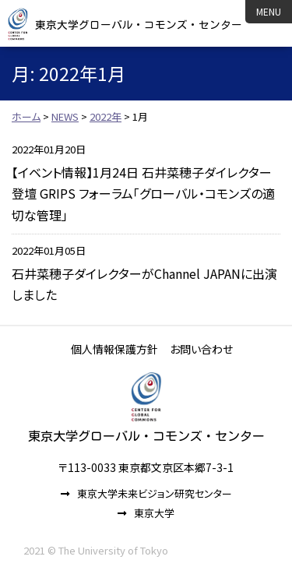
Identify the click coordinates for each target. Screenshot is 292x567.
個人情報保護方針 (114, 349)
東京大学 (154, 512)
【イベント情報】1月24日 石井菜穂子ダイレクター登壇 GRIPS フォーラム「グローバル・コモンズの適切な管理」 (143, 193)
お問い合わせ (201, 349)
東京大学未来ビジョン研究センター (154, 493)
